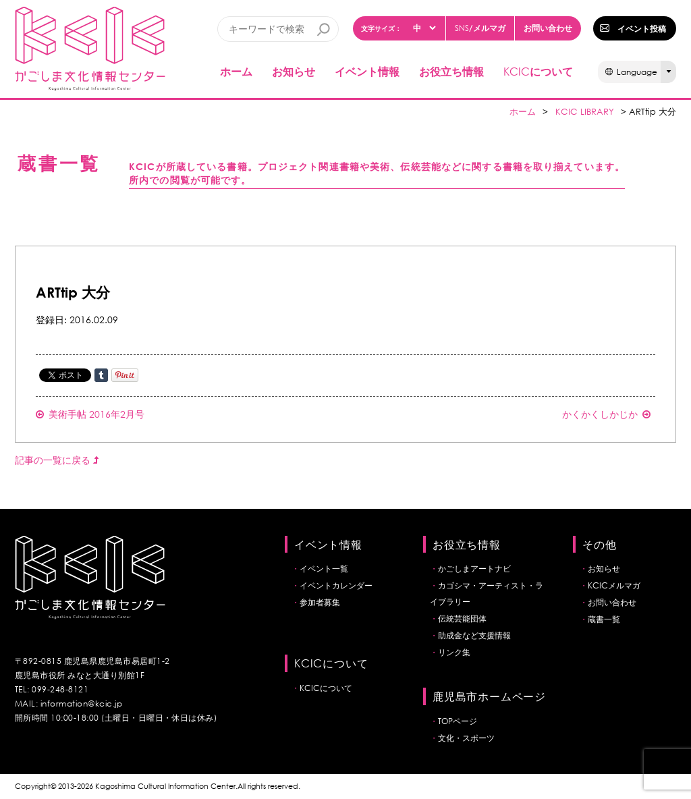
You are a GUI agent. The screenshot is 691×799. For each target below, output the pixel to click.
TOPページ (457, 721)
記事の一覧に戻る (57, 459)
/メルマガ (480, 28)
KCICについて (326, 688)
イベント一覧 (324, 568)
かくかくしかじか (606, 414)
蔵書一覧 (604, 619)
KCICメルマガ (614, 585)
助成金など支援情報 (474, 635)
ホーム (236, 71)
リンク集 (454, 652)
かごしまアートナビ (474, 568)
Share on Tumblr (101, 375)
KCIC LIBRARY (584, 111)
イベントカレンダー (336, 585)
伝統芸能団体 (462, 618)
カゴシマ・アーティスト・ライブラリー (486, 593)
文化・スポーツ (466, 738)
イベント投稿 (641, 28)
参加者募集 (320, 602)
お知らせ (293, 71)
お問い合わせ (548, 27)
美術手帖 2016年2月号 (90, 414)
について (538, 71)
